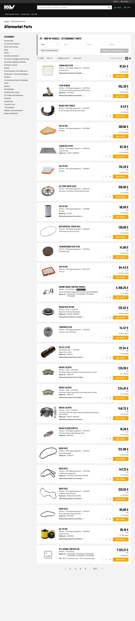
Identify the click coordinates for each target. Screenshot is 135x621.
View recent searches (49, 50)
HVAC (6, 83)
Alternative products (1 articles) (71, 519)
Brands (34, 14)
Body (6, 50)
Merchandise (9, 89)
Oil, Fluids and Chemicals (13, 95)
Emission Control (10, 65)
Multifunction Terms (12, 92)
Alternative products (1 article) (71, 216)
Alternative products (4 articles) (71, 96)
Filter (41, 58)
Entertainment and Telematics (15, 71)
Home (6, 22)
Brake (6, 53)
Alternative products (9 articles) (71, 398)
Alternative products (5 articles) (71, 73)
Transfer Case (9, 104)
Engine (6, 68)
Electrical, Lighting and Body (15, 62)
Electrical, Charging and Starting (16, 59)
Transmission (9, 107)
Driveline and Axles (11, 56)
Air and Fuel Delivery (12, 44)
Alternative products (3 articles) (71, 317)
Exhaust (7, 77)
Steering (7, 98)
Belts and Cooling (11, 47)
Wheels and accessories (13, 110)
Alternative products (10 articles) (72, 377)
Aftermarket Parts (12, 14)
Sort (50, 58)
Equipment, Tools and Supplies (16, 74)
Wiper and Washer (11, 113)
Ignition (7, 86)
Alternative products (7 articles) (71, 479)
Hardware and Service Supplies (16, 80)
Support (116, 1)
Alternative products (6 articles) (71, 539)
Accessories (25, 14)
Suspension (8, 101)
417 (95, 568)
